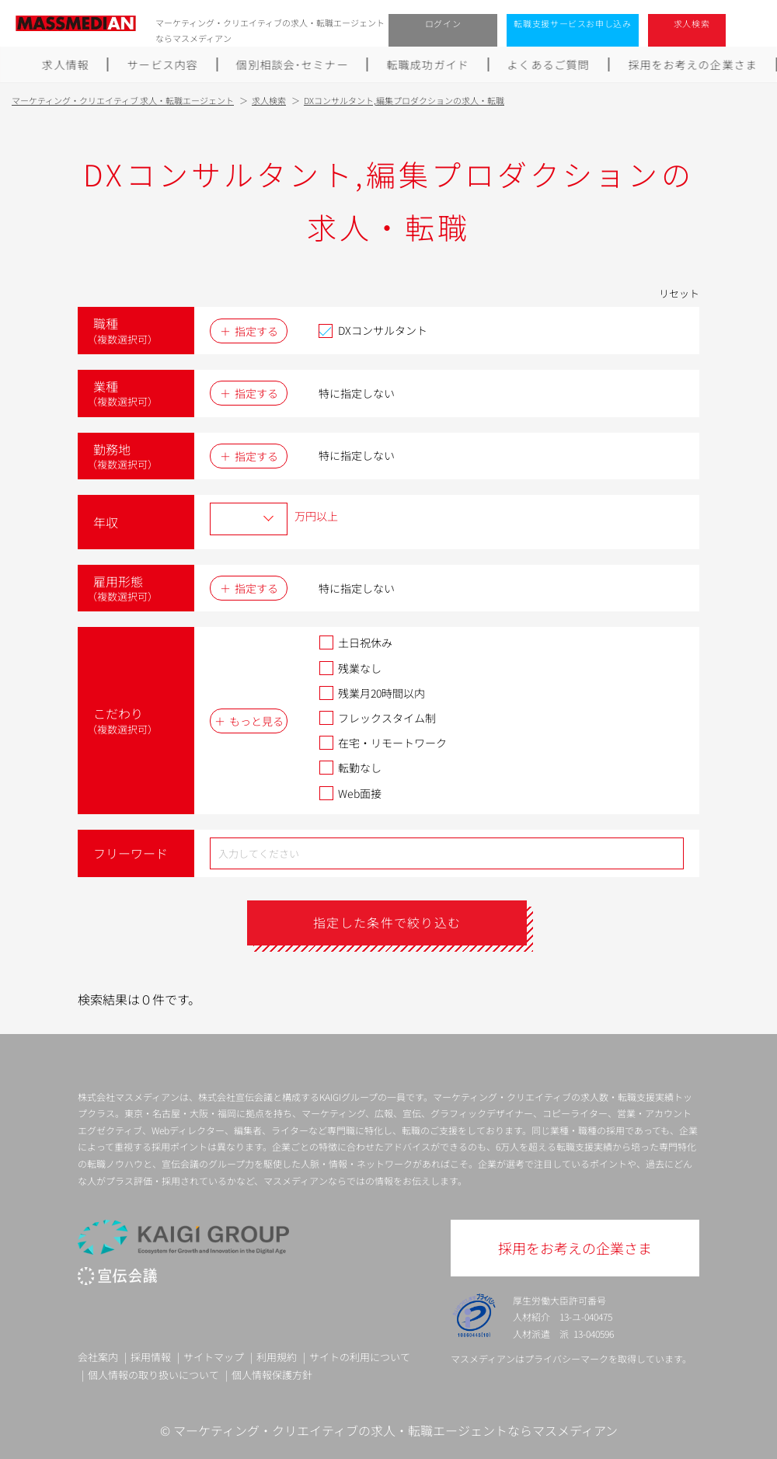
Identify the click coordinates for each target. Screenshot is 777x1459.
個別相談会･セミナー (292, 64)
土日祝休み (355, 642)
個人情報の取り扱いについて (153, 1374)
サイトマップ (213, 1356)
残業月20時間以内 (372, 693)
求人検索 (692, 23)
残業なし (350, 668)
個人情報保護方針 (272, 1374)
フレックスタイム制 (377, 718)
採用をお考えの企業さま (693, 64)
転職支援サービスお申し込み (573, 23)
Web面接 (350, 793)
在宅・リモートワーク (383, 742)
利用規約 (276, 1356)
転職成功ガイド (428, 64)
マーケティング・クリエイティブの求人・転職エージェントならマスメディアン (395, 1430)
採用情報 (151, 1356)
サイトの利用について (359, 1356)
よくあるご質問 (548, 64)
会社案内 (98, 1356)
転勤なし (350, 767)
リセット (679, 293)
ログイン (443, 23)
